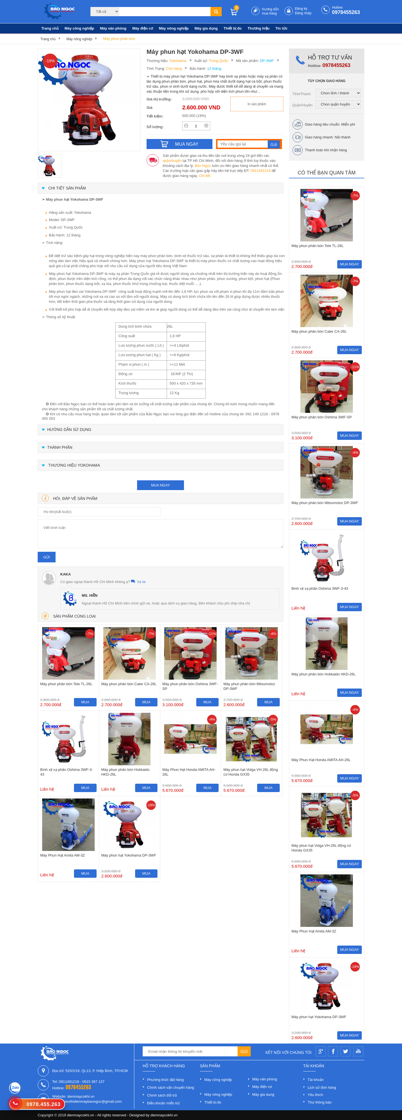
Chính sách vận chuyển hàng (170, 1087)
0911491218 (260, 171)
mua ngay (160, 485)
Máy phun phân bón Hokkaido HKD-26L (125, 772)
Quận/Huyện (302, 105)
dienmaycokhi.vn (164, 1115)
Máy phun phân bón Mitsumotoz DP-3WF (249, 686)
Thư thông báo (320, 1102)
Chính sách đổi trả (162, 1095)
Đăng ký (301, 9)
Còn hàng (174, 68)
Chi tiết (204, 176)
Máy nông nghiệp (174, 28)
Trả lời (138, 582)
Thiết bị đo (233, 28)
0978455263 (346, 12)
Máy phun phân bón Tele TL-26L (66, 684)
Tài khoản (316, 1080)
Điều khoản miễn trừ (163, 1103)
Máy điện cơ (142, 28)
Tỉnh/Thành (301, 94)
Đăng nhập (303, 13)
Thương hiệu (259, 28)
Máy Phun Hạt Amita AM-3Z (62, 855)
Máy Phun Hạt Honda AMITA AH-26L (189, 772)
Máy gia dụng (206, 28)
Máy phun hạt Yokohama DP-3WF (128, 855)
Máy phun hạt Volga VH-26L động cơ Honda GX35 (250, 772)
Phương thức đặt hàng (165, 1080)
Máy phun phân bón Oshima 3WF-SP (190, 686)
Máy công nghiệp (79, 28)
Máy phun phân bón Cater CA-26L (129, 684)
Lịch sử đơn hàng (322, 1087)
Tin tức (282, 28)
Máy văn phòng (113, 28)
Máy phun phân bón (119, 39)
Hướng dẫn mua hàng (270, 11)
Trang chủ (50, 28)
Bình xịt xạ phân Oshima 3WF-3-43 (66, 772)
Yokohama (177, 61)
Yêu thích (315, 1095)
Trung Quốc (218, 61)
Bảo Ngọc (203, 166)
